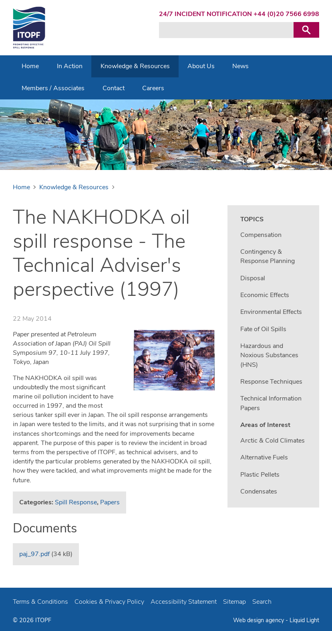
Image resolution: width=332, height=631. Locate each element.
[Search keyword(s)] (226, 30)
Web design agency (259, 620)
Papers (110, 502)
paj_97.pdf (34, 554)
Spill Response (76, 502)
